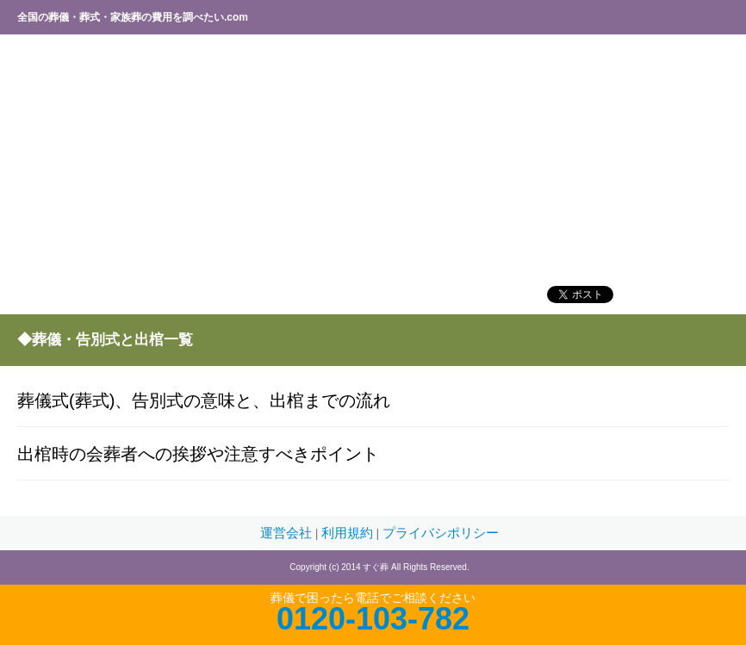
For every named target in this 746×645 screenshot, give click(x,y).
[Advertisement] (373, 159)
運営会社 (287, 533)
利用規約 (348, 533)
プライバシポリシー (440, 533)
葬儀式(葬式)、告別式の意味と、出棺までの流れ (203, 400)
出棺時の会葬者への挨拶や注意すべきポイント (198, 453)
